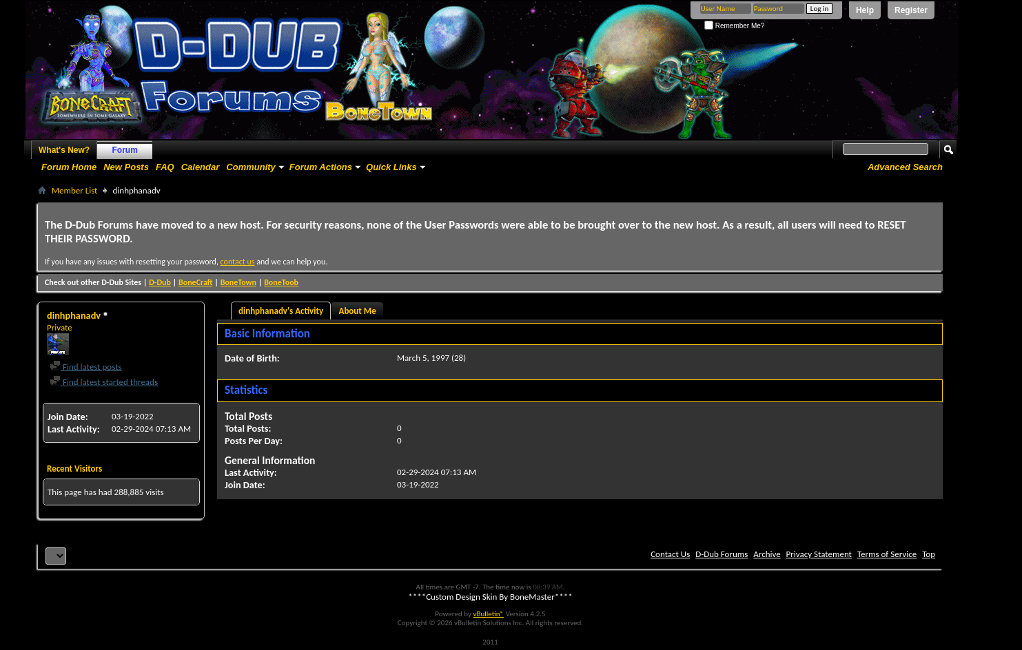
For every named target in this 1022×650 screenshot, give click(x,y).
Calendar (200, 167)
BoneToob (281, 282)
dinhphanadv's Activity (280, 311)
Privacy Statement (819, 554)
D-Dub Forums (721, 554)
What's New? (64, 150)
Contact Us (670, 554)
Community (251, 167)
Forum (125, 150)
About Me (357, 311)
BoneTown (238, 282)
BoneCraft (195, 282)
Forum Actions (320, 167)
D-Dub (160, 282)
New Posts (126, 167)
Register (911, 10)
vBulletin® (488, 613)
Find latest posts (86, 366)
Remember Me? (734, 26)
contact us (238, 261)
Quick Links (391, 167)
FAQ (165, 167)
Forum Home (68, 167)
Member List (74, 190)
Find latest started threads (104, 382)
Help (865, 10)
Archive (766, 554)
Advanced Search (905, 167)
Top (928, 554)
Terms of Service (887, 554)
